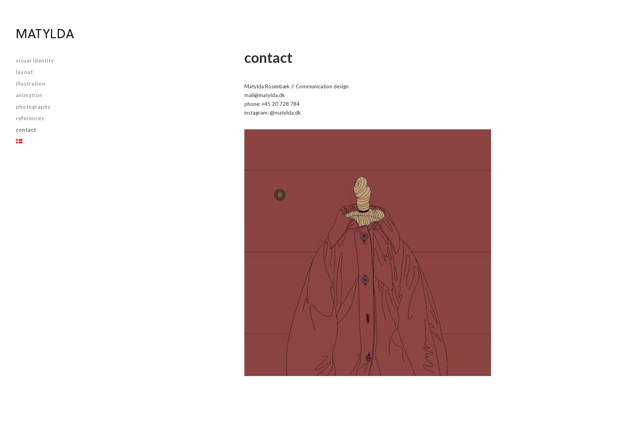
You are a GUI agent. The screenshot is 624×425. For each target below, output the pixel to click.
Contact (26, 130)
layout (24, 72)
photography (33, 106)
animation (29, 95)
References (30, 118)
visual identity (35, 60)
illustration (30, 83)
